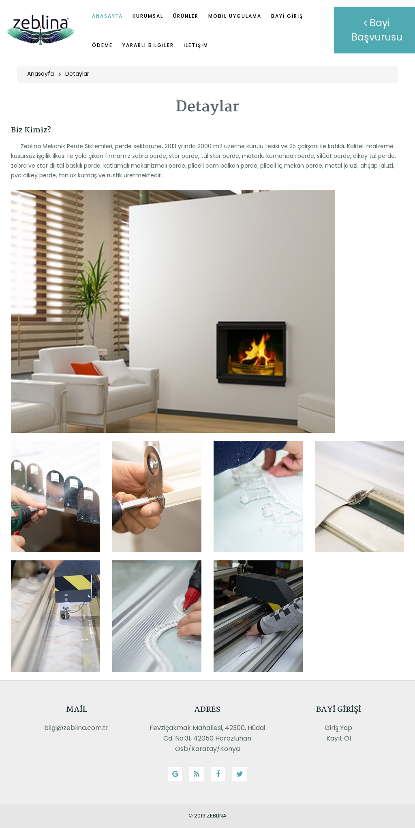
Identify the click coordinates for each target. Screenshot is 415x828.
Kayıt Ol (338, 738)
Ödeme (102, 45)
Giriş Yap (338, 727)
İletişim (196, 45)
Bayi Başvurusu (376, 29)
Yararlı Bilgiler (148, 45)
